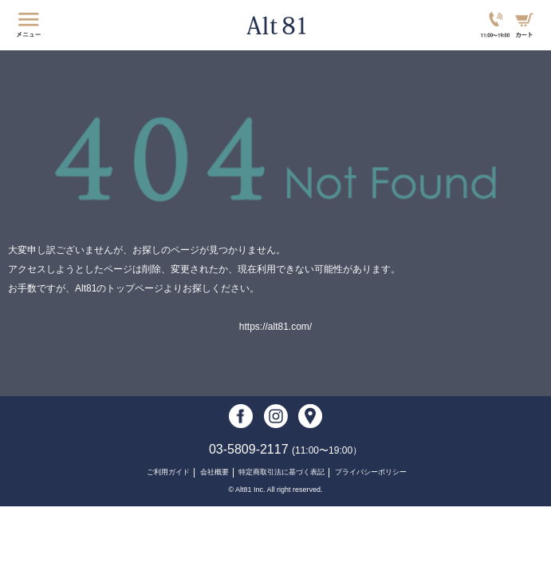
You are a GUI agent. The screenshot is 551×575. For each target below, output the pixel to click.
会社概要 (214, 472)
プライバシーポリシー (371, 472)
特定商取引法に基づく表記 (281, 472)
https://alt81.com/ (275, 326)
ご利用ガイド (168, 472)
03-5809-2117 (285, 449)
